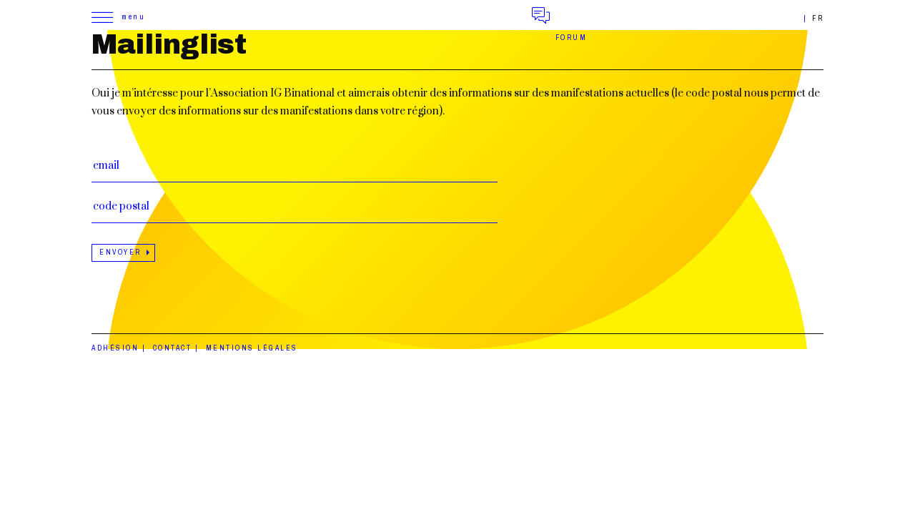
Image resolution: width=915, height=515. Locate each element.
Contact (172, 348)
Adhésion (115, 348)
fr (818, 18)
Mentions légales (252, 348)
